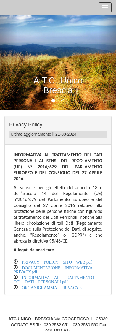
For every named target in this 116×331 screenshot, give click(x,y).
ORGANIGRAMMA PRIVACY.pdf (53, 287)
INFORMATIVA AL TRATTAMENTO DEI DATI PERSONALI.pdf (54, 279)
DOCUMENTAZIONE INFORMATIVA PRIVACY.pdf (53, 269)
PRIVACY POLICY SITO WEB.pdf (57, 261)
